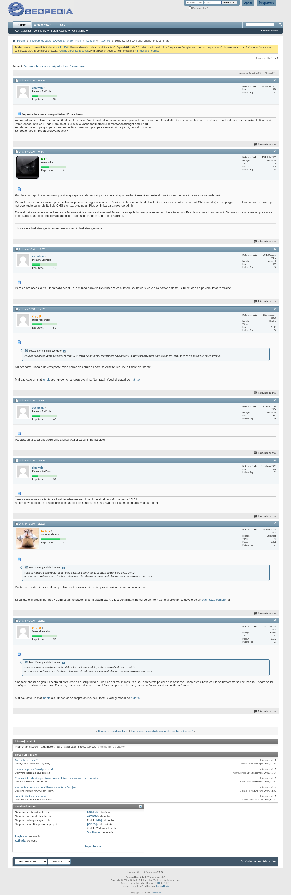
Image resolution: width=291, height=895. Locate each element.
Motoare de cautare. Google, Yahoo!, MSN (55, 40)
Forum (22, 24)
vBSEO (156, 883)
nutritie (135, 379)
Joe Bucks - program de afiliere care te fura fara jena (46, 787)
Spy (62, 24)
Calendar (26, 30)
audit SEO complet (214, 599)
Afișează (269, 72)
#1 (275, 80)
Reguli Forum (93, 846)
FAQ (16, 30)
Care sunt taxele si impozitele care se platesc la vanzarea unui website (56, 778)
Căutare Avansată (268, 30)
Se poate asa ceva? (26, 760)
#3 (275, 248)
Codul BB (92, 812)
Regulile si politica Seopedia (73, 50)
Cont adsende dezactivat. (113, 731)
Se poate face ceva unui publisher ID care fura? (54, 66)
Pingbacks (21, 836)
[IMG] (98, 820)
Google (90, 40)
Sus (274, 861)
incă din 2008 (61, 47)
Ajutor (248, 3)
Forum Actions (59, 30)
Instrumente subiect (249, 72)
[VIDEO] (92, 824)
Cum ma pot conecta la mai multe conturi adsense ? (162, 731)
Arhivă (266, 861)
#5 (275, 400)
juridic (46, 379)
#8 (275, 620)
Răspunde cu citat (265, 144)
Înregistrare (266, 3)
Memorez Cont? (198, 8)
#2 (275, 151)
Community (40, 30)
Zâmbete (92, 816)
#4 (275, 308)
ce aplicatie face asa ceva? (30, 796)
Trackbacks (93, 832)
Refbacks (20, 840)
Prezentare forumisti (148, 50)
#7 (275, 523)
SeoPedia (156, 892)
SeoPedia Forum (251, 861)
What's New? (42, 24)
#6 (275, 460)
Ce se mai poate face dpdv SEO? (34, 769)
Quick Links (78, 30)
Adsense (105, 40)
